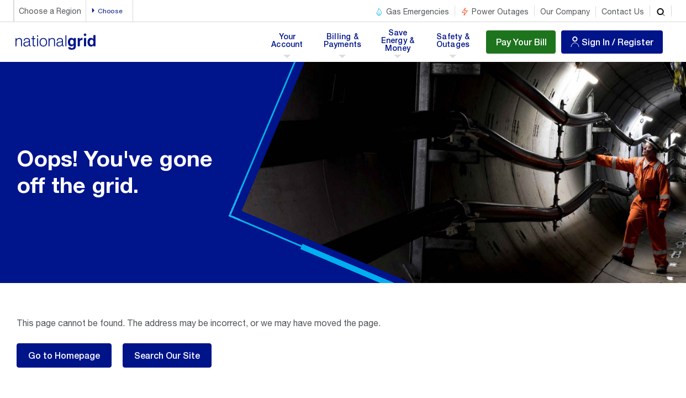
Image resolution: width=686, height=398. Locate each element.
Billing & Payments (343, 44)
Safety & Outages (452, 44)
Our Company (565, 11)
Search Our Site (167, 355)
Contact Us (622, 11)
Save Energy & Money (398, 44)
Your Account (289, 44)
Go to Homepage (64, 355)
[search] (661, 11)
